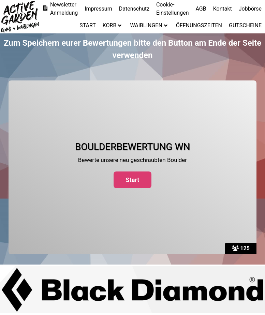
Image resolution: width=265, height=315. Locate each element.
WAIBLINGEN (148, 25)
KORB (112, 25)
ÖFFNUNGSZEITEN (199, 25)
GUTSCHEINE (245, 25)
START (87, 25)
